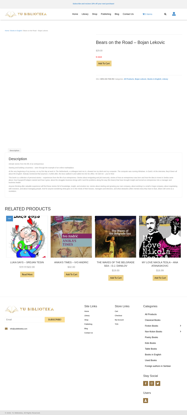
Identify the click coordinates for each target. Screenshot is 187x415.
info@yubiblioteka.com (18, 329)
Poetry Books (151, 337)
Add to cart (104, 63)
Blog (86, 329)
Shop (86, 320)
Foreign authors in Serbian (158, 366)
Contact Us (88, 333)
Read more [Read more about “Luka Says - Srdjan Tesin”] (27, 274)
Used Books (151, 360)
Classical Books (152, 320)
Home (7, 31)
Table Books (151, 349)
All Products (129, 79)
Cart (116, 311)
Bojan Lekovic (140, 79)
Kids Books (150, 343)
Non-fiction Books (153, 331)
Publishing (88, 324)
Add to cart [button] (71, 274)
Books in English (16, 31)
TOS (116, 324)
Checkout (118, 316)
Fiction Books (151, 326)
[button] (55, 319)
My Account (119, 320)
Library (165, 79)
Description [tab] (14, 151)
